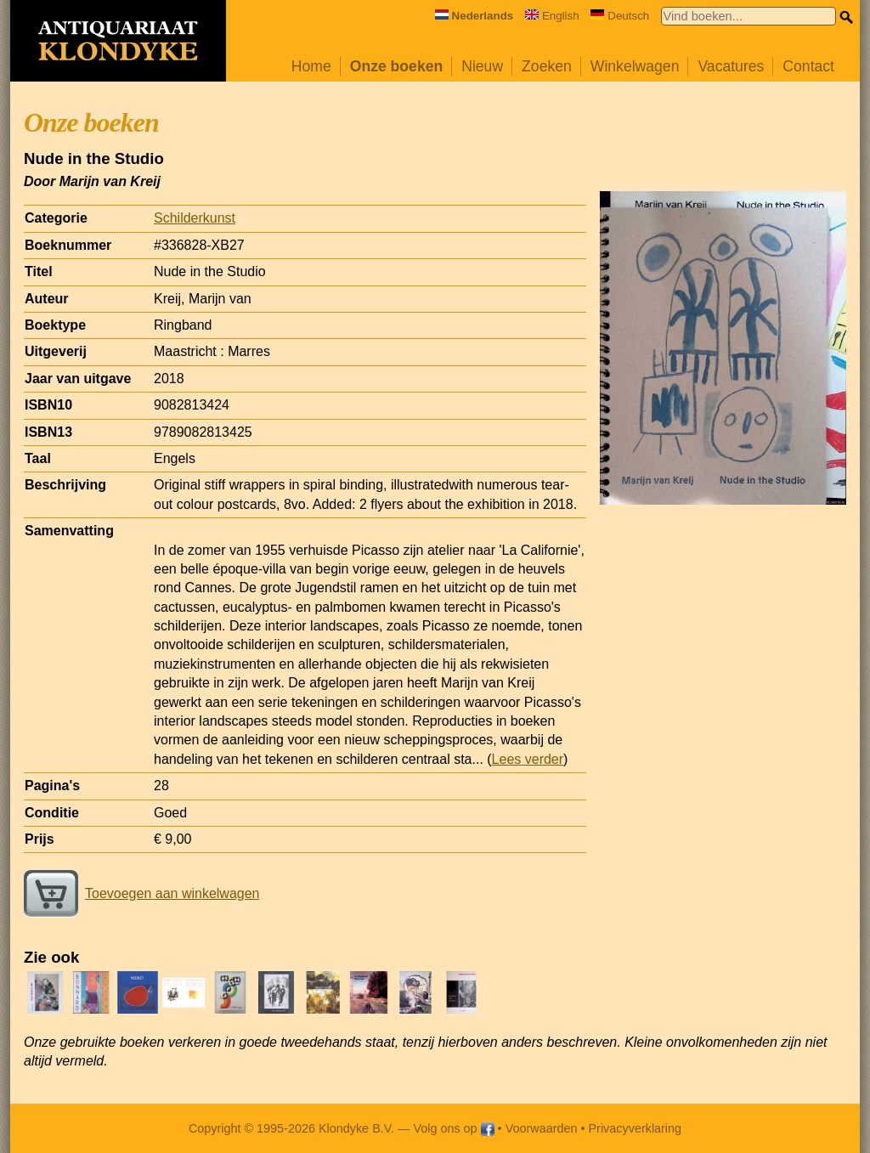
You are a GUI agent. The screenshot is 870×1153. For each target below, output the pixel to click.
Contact (808, 66)
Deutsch (619, 15)
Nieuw (482, 66)
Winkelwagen (635, 66)
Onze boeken (396, 66)
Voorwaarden (542, 1128)
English (552, 15)
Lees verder (528, 759)
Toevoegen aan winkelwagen (141, 893)
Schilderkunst (194, 218)
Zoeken (547, 66)
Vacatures (731, 66)
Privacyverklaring (635, 1128)
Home (311, 66)
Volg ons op (453, 1128)
